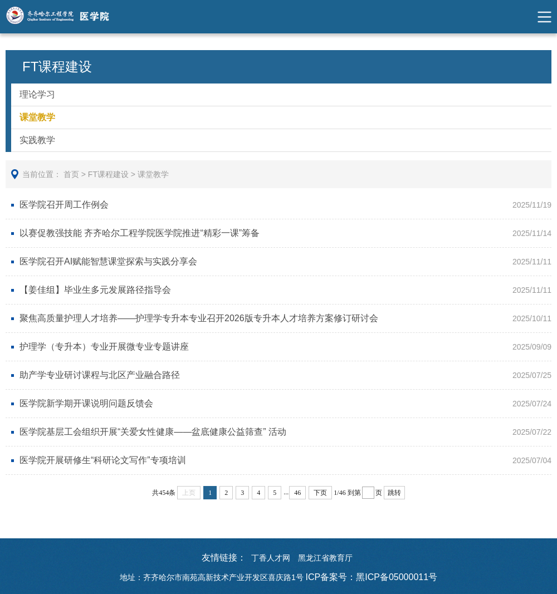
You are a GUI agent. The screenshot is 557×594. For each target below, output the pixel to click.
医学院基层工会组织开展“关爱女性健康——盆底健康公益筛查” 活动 (152, 431)
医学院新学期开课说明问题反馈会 (86, 403)
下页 (320, 493)
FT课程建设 (108, 174)
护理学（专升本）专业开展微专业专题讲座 (104, 346)
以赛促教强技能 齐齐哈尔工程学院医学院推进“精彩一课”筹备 (139, 233)
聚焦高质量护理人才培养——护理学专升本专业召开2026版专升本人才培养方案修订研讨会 (198, 318)
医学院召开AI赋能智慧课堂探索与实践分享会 (108, 261)
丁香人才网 (270, 557)
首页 (71, 174)
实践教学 (37, 140)
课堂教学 (37, 117)
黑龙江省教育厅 (325, 557)
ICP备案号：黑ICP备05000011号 (372, 577)
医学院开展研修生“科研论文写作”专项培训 (102, 460)
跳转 (394, 493)
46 (297, 493)
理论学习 (37, 94)
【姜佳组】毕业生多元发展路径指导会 (95, 289)
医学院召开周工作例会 (64, 204)
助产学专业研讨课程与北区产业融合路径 (99, 375)
